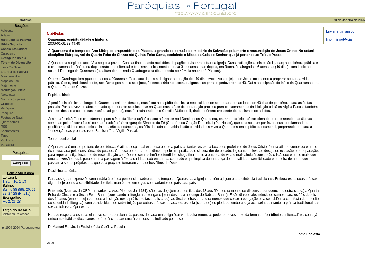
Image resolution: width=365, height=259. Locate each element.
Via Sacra (7, 144)
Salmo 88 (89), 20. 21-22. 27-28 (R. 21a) (19, 192)
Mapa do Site (10, 81)
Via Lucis (7, 140)
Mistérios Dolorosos (16, 214)
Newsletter (8, 94)
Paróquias (8, 108)
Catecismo (8, 53)
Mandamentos (10, 76)
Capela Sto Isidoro (20, 173)
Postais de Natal (12, 117)
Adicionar (7, 30)
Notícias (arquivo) (13, 99)
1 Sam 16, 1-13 (14, 182)
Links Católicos (11, 67)
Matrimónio (8, 85)
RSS (4, 126)
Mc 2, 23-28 (12, 202)
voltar (50, 242)
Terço (4, 135)
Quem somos (10, 122)
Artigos (5, 35)
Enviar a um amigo (340, 31)
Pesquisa (7, 113)
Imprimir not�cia (339, 39)
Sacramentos (10, 131)
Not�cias (55, 33)
